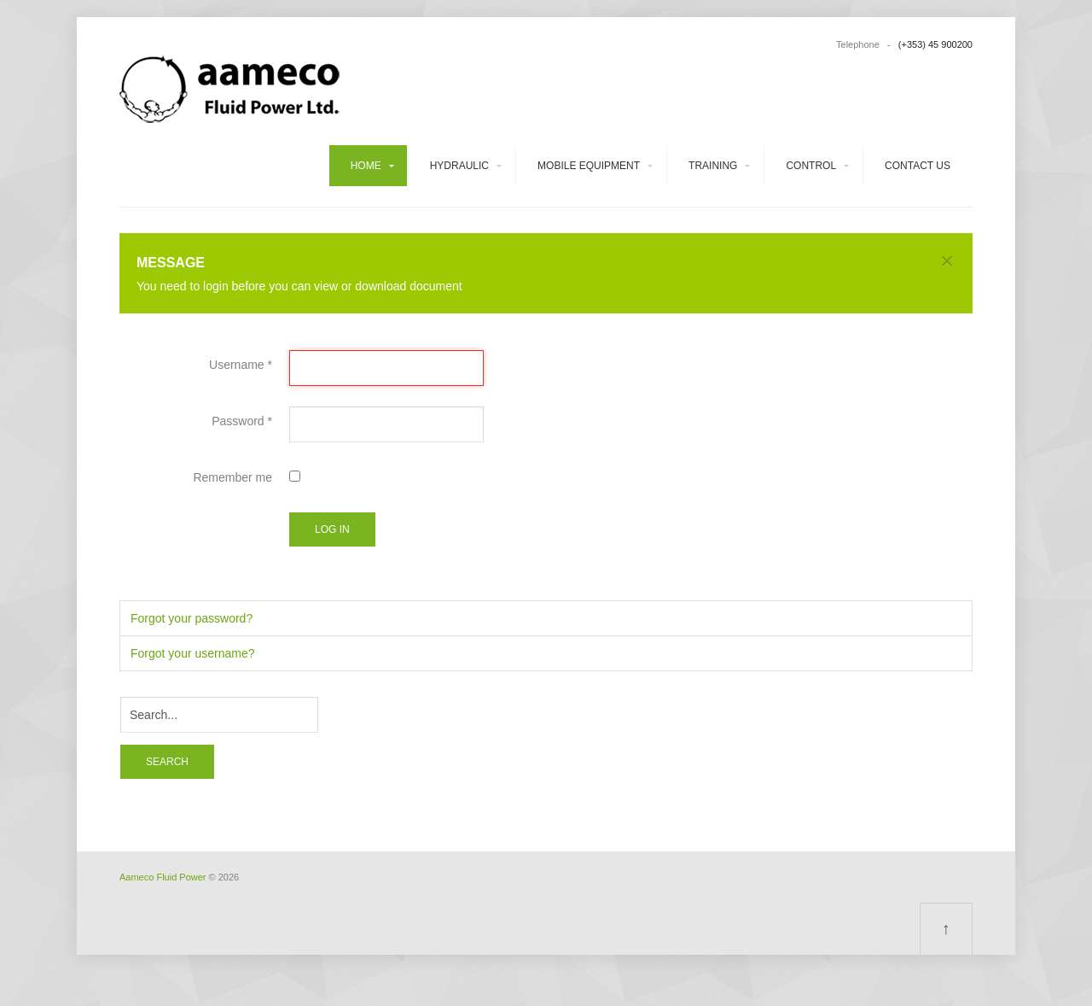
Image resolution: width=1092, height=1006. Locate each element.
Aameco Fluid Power (162, 877)
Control (811, 166)
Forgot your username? (193, 653)
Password (242, 421)
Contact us (917, 166)
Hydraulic (459, 166)
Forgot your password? (192, 618)
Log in (332, 529)
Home (366, 166)
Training (712, 166)
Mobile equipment (588, 166)
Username (240, 364)
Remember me (232, 477)
